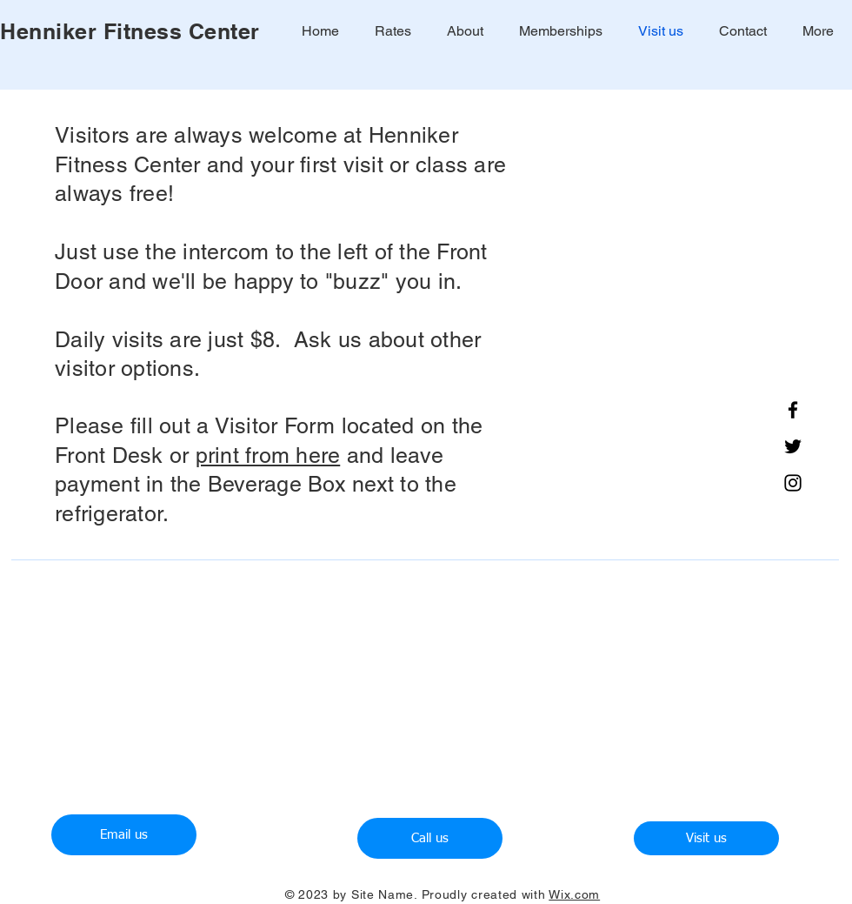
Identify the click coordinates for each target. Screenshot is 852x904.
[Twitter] (793, 446)
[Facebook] (793, 409)
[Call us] (430, 838)
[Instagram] (793, 483)
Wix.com (574, 894)
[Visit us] (706, 838)
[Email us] (123, 834)
